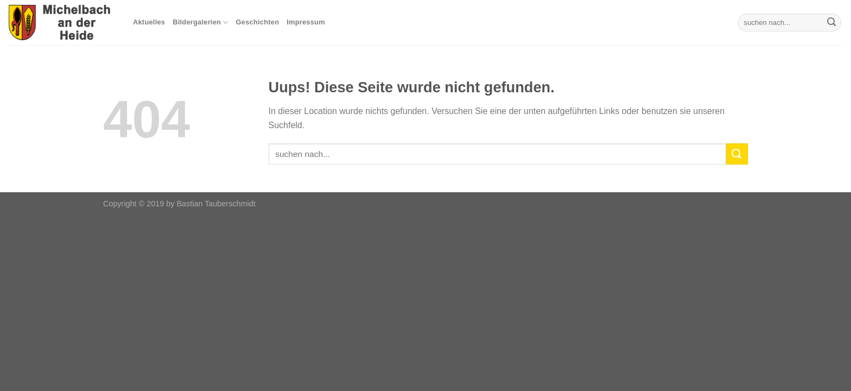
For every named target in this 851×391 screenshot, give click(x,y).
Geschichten (258, 22)
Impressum (306, 22)
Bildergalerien (200, 22)
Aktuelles (149, 22)
